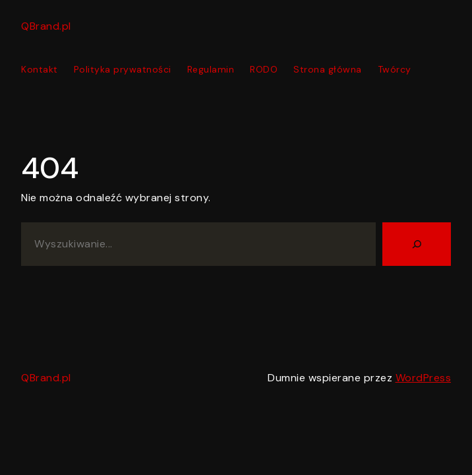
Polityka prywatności (122, 69)
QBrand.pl (46, 26)
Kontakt (39, 69)
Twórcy (394, 69)
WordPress (424, 378)
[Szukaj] (416, 244)
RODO (264, 69)
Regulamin (211, 69)
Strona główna (327, 69)
